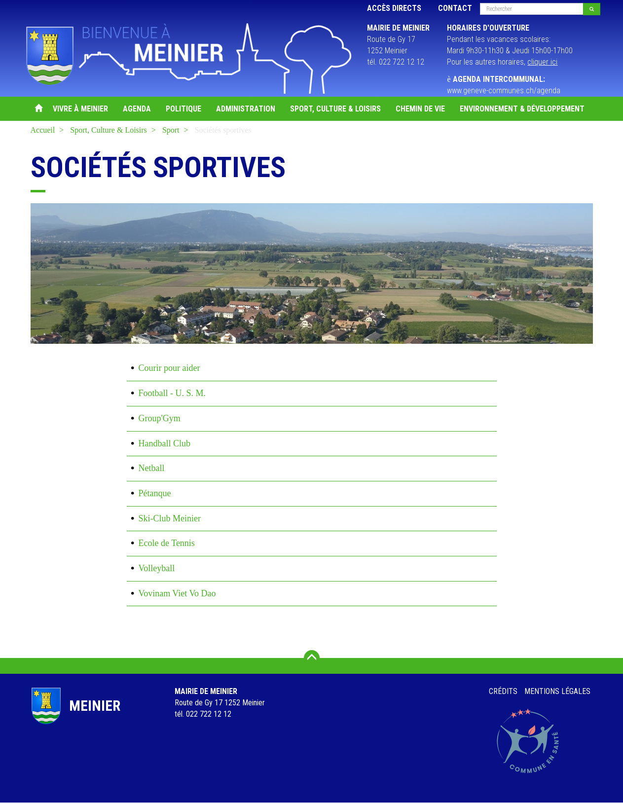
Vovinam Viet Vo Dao (177, 593)
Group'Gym (160, 418)
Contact (455, 8)
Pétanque (155, 493)
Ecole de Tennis (167, 543)
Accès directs (394, 8)
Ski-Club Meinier (170, 518)
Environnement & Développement (522, 108)
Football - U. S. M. (172, 393)
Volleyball (157, 568)
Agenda (137, 108)
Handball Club (165, 443)
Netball (152, 468)
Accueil (38, 109)
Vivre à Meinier (80, 108)
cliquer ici (542, 62)
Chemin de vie (420, 108)
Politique (183, 108)
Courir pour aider (169, 368)
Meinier (94, 705)
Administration (245, 108)
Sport (171, 130)
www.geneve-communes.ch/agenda (503, 90)
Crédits (503, 691)
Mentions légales (557, 691)
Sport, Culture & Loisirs (335, 108)
